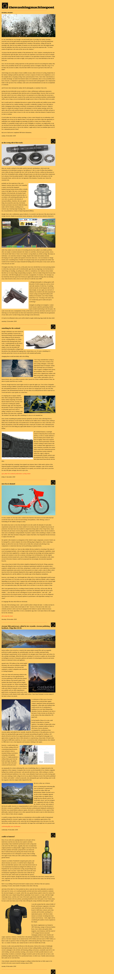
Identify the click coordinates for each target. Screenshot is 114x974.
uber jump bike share (7, 616)
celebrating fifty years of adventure (11, 826)
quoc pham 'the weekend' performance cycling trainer (16, 473)
